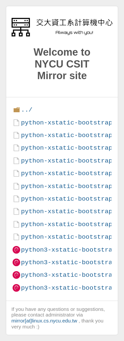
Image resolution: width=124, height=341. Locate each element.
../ (26, 109)
